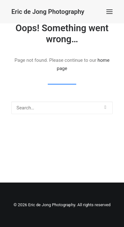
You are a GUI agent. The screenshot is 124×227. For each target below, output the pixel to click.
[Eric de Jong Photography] (47, 12)
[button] (109, 11)
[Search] (62, 108)
